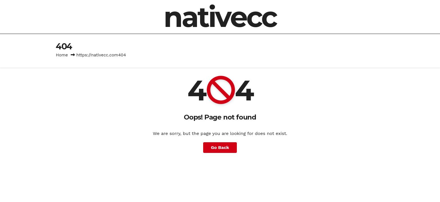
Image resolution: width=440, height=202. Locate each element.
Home (62, 55)
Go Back (220, 147)
